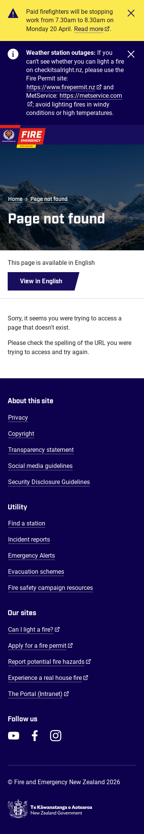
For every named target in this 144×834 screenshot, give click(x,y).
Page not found (49, 199)
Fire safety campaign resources (50, 587)
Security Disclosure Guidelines (49, 482)
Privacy (18, 417)
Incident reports (29, 539)
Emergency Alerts (31, 555)
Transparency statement (41, 449)
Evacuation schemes (36, 571)
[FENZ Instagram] (55, 735)
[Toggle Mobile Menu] (132, 135)
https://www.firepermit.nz (60, 87)
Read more (88, 29)
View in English (41, 281)
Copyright (21, 433)
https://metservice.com (91, 95)
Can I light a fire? (34, 629)
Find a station (26, 523)
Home (15, 199)
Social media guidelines (40, 466)
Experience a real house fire (48, 677)
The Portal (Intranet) (38, 694)
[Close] (131, 20)
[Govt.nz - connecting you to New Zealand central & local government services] (72, 809)
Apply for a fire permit (40, 645)
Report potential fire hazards (49, 661)
